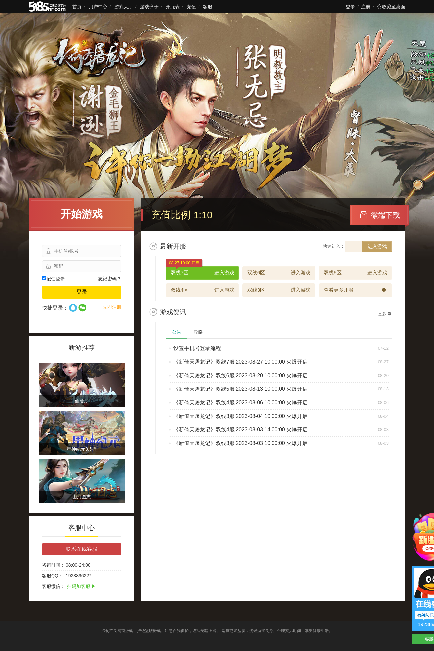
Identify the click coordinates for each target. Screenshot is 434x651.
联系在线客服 (81, 549)
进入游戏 (377, 246)
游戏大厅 (123, 6)
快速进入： (333, 246)
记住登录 (53, 278)
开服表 (173, 6)
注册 (365, 6)
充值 (191, 6)
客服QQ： (52, 575)
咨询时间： (53, 565)
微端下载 (380, 215)
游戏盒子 (149, 6)
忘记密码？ (109, 278)
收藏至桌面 (391, 6)
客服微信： (53, 586)
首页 (77, 6)
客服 (207, 6)
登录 (350, 6)
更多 (384, 313)
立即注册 (112, 307)
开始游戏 (81, 214)
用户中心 (98, 6)
